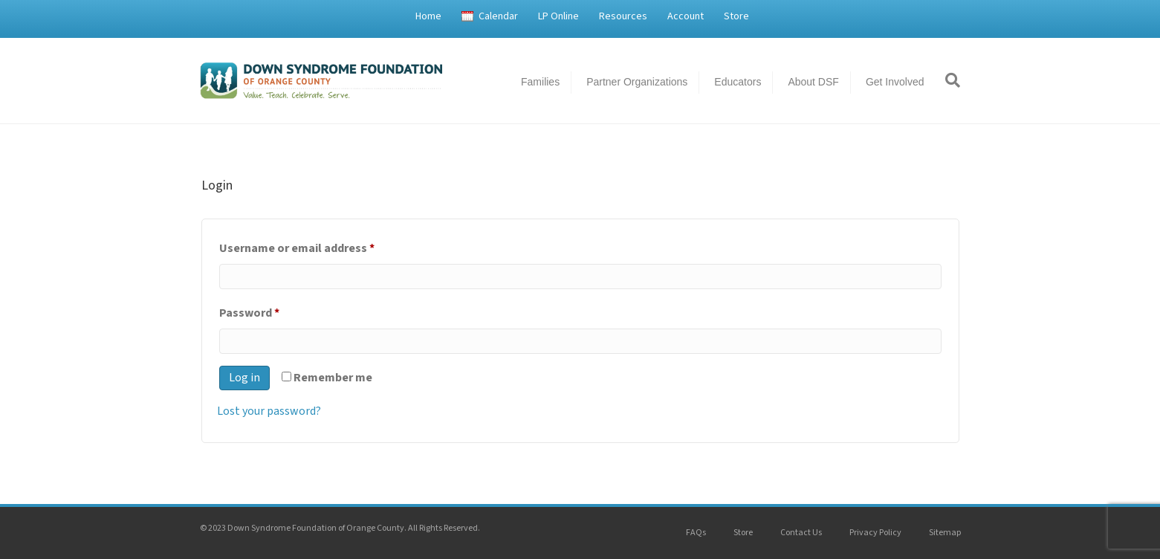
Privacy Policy (875, 532)
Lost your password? (269, 411)
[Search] (947, 80)
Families (540, 82)
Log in (244, 377)
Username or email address (320, 246)
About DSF (813, 82)
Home (428, 16)
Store (736, 16)
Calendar (498, 16)
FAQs (696, 532)
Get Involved (895, 82)
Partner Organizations (636, 82)
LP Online (558, 16)
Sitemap (945, 532)
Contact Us (801, 532)
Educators (737, 82)
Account (685, 16)
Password (273, 311)
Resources (623, 16)
